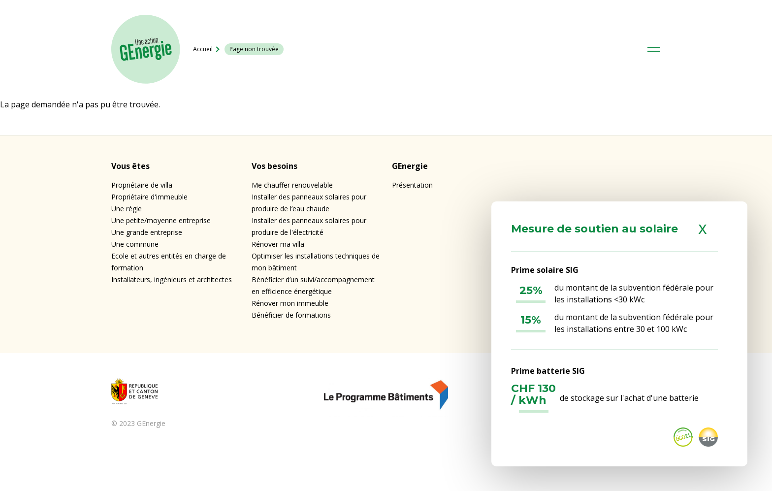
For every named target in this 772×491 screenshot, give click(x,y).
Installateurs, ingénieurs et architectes (171, 279)
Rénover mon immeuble (290, 303)
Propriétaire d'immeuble (149, 196)
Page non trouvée (254, 49)
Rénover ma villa (278, 244)
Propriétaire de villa (141, 185)
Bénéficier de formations (291, 315)
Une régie (126, 208)
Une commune (135, 244)
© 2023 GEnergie (138, 423)
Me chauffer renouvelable (292, 185)
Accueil (203, 49)
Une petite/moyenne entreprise (161, 220)
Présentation (412, 185)
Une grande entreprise (146, 232)
